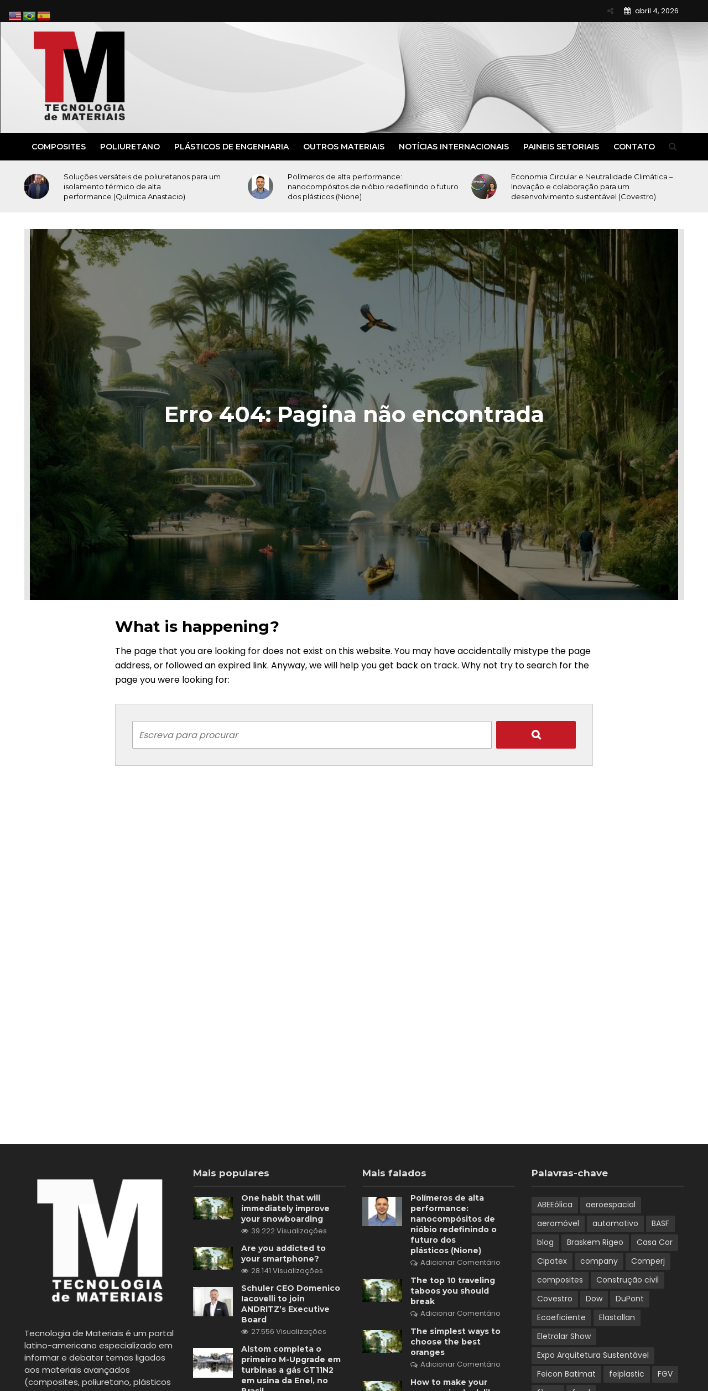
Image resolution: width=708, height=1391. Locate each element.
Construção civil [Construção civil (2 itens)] (627, 1279)
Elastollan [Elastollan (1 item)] (617, 1317)
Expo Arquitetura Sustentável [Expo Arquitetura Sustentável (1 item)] (593, 1355)
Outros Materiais (343, 147)
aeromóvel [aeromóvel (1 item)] (558, 1223)
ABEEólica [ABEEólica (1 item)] (554, 1204)
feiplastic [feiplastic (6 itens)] (626, 1373)
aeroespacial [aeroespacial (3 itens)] (611, 1204)
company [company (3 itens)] (599, 1261)
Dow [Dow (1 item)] (594, 1298)
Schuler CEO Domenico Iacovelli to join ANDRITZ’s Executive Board (290, 1304)
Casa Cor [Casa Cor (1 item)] (655, 1242)
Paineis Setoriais (561, 147)
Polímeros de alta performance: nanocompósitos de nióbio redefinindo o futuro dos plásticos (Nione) (373, 186)
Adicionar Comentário (460, 1262)
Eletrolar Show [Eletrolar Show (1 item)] (564, 1336)
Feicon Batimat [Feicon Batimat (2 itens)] (566, 1373)
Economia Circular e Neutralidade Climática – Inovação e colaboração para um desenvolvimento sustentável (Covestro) (592, 186)
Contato (634, 147)
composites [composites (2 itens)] (560, 1279)
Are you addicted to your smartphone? (283, 1253)
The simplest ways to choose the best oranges (455, 1341)
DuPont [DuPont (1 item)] (630, 1298)
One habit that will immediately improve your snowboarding (285, 1208)
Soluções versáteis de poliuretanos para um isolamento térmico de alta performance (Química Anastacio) (142, 186)
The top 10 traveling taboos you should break (452, 1290)
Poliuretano (130, 147)
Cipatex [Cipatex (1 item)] (552, 1261)
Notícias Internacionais (454, 147)
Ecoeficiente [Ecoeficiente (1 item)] (561, 1317)
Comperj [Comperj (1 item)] (648, 1261)
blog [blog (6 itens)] (545, 1242)
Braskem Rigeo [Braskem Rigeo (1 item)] (595, 1242)
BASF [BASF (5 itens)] (660, 1223)
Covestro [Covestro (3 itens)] (554, 1298)
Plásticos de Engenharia (231, 147)
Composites (59, 147)
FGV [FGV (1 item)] (665, 1373)
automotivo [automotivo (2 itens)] (615, 1223)
